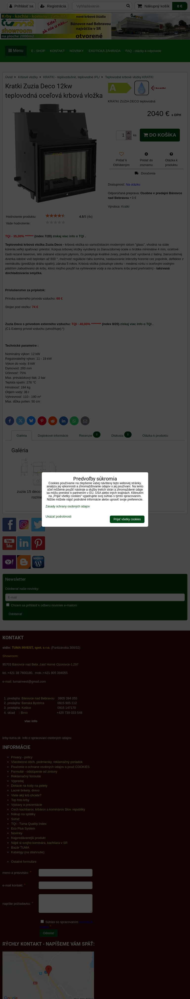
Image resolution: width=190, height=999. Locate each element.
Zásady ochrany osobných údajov (68, 506)
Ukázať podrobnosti (58, 516)
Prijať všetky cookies (127, 519)
